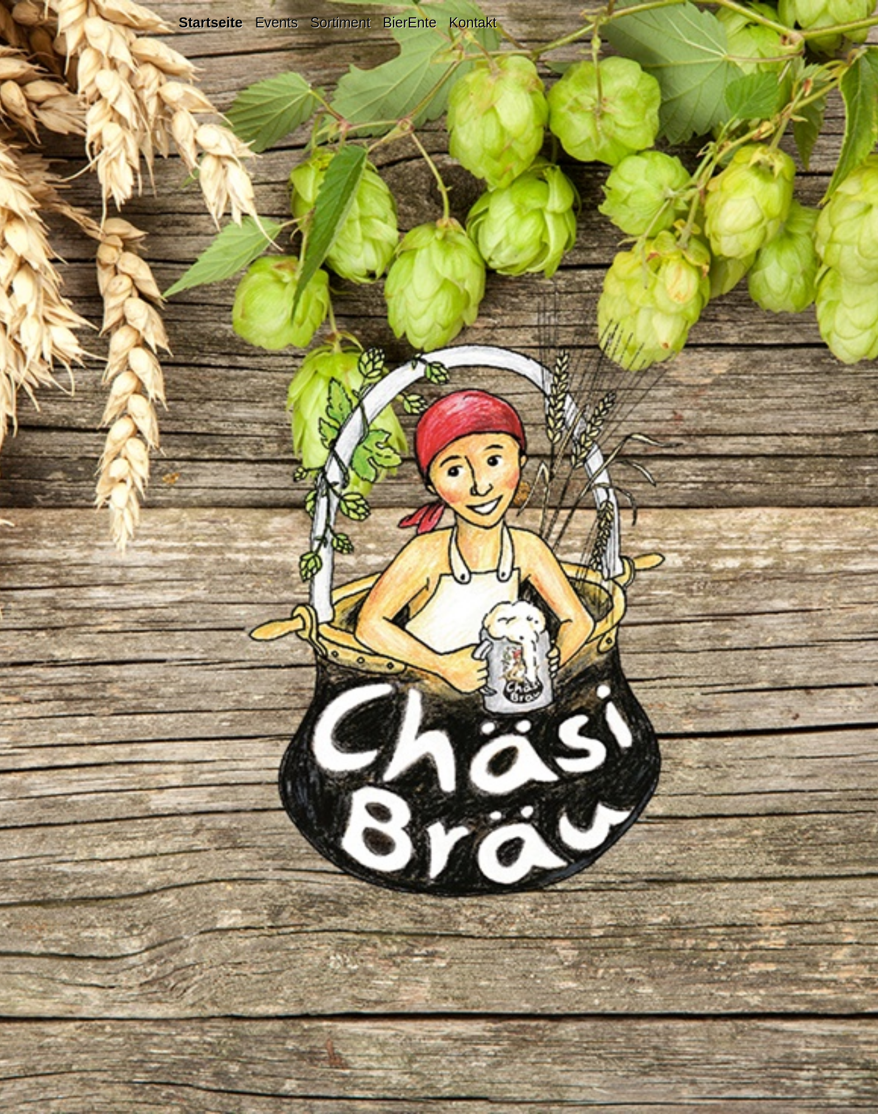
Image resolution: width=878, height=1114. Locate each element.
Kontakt (473, 22)
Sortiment (340, 22)
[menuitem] (214, 22)
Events (276, 22)
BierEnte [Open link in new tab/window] (409, 22)
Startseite (210, 22)
